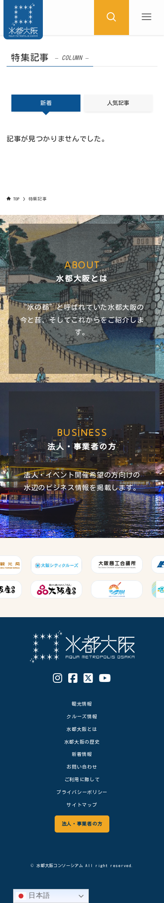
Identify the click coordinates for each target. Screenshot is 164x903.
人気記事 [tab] (118, 103)
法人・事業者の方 (82, 823)
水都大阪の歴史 (82, 741)
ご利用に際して (82, 779)
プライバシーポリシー (82, 792)
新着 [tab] (46, 103)
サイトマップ (81, 804)
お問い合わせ (81, 766)
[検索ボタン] (111, 17)
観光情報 (82, 703)
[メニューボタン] (146, 17)
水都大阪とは (81, 729)
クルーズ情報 (81, 716)
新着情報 (82, 754)
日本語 (33, 896)
